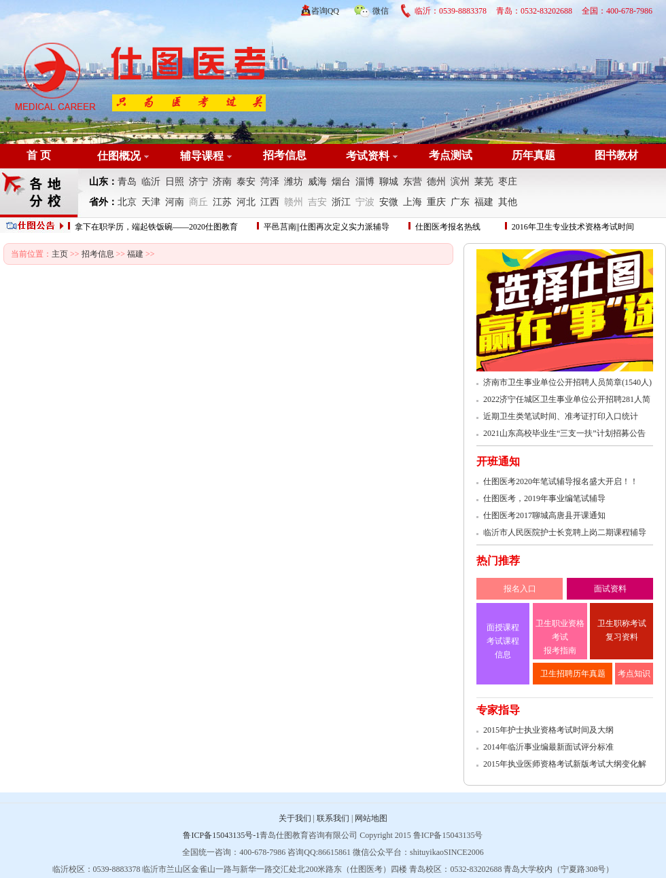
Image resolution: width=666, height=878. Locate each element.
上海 (412, 202)
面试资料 (610, 588)
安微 (388, 202)
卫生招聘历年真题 (573, 673)
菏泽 (269, 182)
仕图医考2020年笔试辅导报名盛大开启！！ (560, 481)
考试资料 (367, 156)
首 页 (39, 155)
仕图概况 (119, 156)
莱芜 (483, 182)
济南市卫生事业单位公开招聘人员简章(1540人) (567, 382)
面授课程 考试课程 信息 (503, 641)
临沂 (150, 182)
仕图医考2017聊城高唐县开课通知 (544, 515)
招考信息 (284, 155)
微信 (371, 9)
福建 (483, 202)
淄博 (364, 182)
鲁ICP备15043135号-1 (221, 835)
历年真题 (533, 155)
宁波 (364, 202)
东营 (412, 182)
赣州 (293, 202)
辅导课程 (202, 156)
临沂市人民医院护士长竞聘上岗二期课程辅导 (564, 532)
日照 (174, 182)
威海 (317, 182)
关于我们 (295, 818)
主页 (60, 254)
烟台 (341, 182)
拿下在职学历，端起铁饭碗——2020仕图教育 (156, 227)
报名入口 (520, 588)
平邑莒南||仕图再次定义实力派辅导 (326, 227)
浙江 (341, 202)
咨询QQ (325, 11)
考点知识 (634, 673)
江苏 (222, 202)
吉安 (317, 202)
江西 (269, 202)
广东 (460, 202)
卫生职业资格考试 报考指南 (560, 637)
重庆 (436, 202)
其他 (507, 202)
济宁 (198, 182)
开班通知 (498, 461)
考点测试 (450, 155)
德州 (436, 182)
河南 (174, 202)
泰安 (246, 182)
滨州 (460, 182)
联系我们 (333, 818)
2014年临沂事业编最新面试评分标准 (548, 747)
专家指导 (498, 710)
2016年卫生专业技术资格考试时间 (573, 227)
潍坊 (293, 182)
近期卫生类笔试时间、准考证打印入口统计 (560, 416)
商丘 (198, 202)
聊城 (388, 182)
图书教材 (616, 155)
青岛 (127, 182)
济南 (222, 182)
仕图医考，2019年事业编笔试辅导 (544, 498)
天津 (150, 202)
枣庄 (507, 182)
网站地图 (371, 818)
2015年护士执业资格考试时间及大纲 (548, 730)
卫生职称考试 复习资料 (621, 630)
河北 (246, 202)
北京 (127, 202)
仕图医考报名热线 (447, 227)
